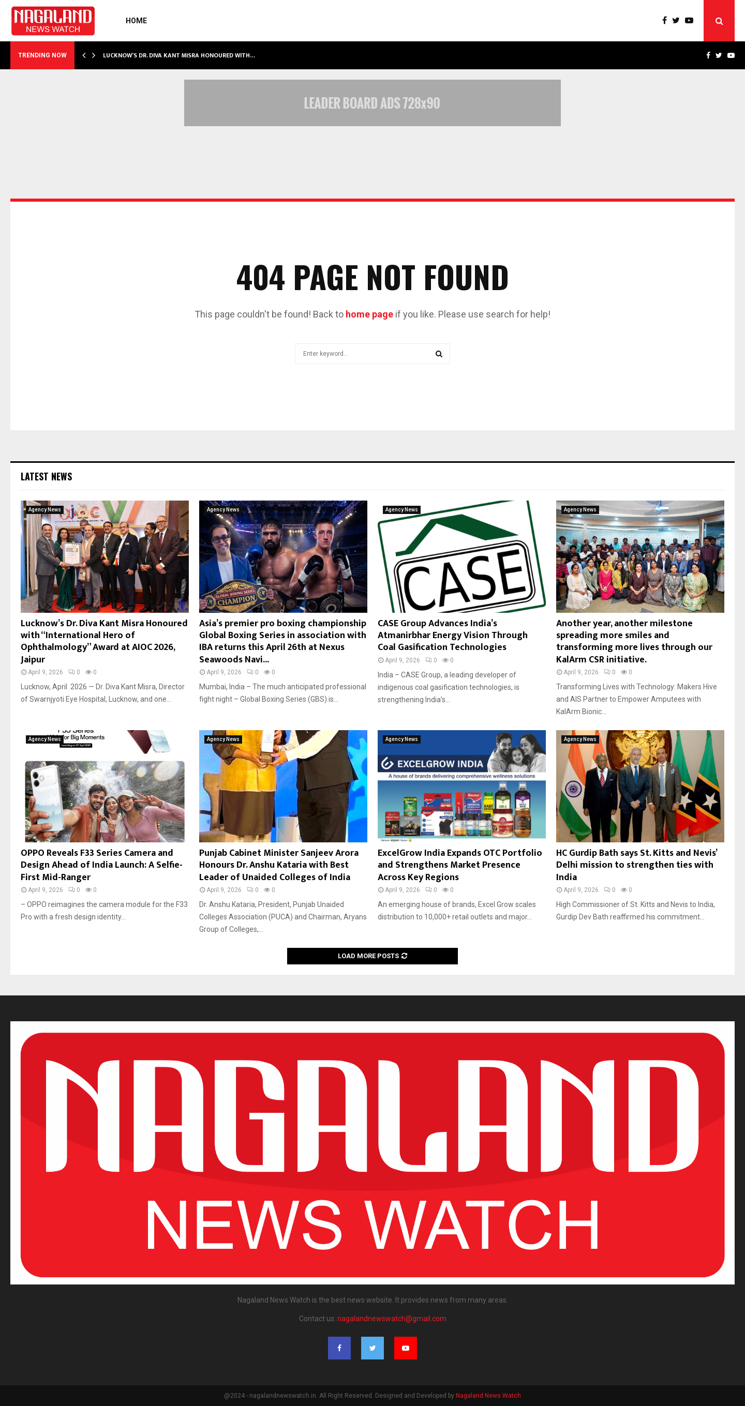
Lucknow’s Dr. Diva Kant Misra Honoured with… (179, 55)
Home (136, 21)
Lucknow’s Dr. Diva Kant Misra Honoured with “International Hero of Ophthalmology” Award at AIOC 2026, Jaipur (104, 642)
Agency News (44, 509)
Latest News (46, 476)
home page (369, 314)
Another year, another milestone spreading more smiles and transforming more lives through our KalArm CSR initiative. (634, 642)
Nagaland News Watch (488, 1395)
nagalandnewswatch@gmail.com (391, 1318)
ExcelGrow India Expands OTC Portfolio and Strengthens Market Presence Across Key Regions (460, 865)
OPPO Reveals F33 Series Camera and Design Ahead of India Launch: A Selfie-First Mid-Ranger (102, 865)
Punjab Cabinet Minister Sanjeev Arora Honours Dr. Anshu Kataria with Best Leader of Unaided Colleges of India (279, 865)
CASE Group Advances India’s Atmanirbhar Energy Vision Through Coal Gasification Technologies (453, 636)
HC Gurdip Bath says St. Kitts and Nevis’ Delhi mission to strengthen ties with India (636, 865)
